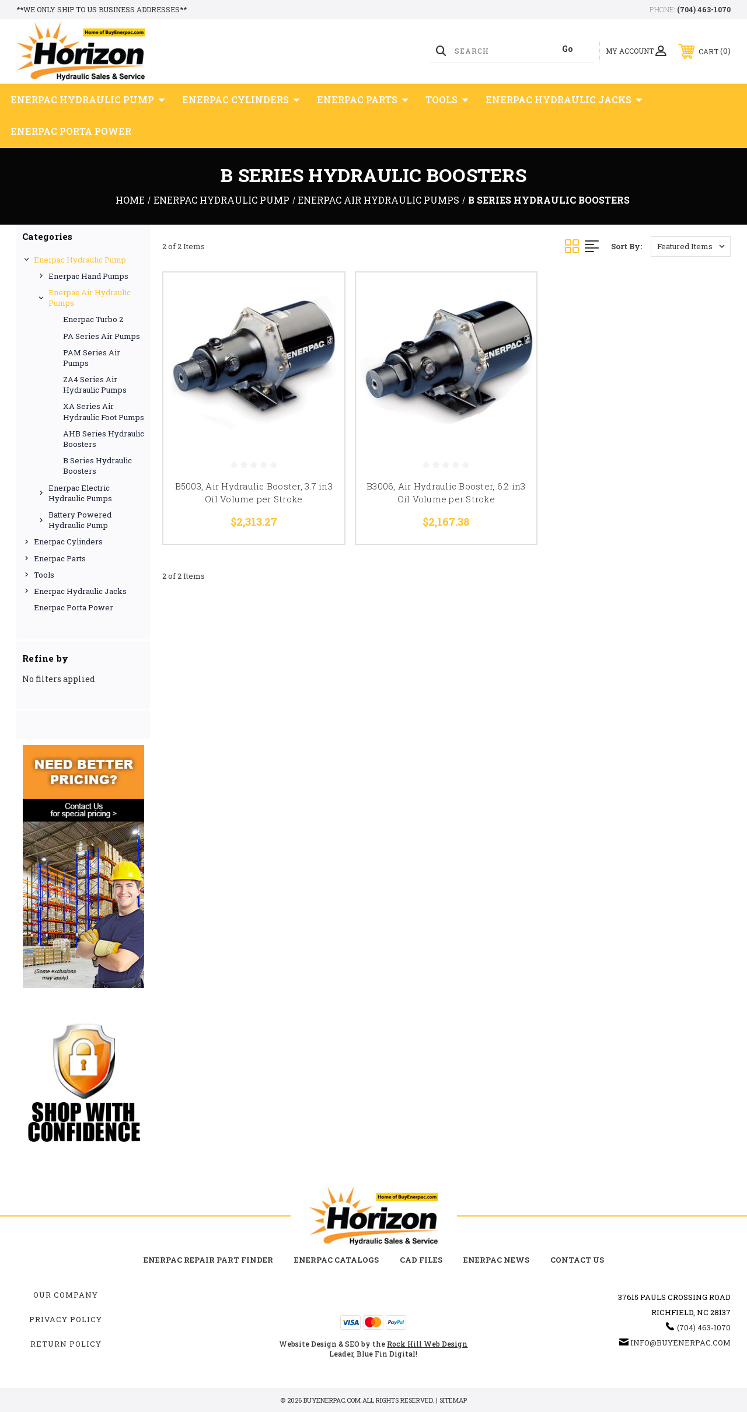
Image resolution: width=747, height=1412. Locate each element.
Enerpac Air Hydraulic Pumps (89, 297)
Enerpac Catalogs (336, 1259)
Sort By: (626, 246)
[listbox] (691, 246)
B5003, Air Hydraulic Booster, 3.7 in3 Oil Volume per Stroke (254, 492)
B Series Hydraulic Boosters (97, 465)
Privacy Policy (65, 1319)
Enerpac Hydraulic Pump (88, 99)
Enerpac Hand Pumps (88, 276)
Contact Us (577, 1259)
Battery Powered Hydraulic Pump (79, 519)
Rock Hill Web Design (427, 1343)
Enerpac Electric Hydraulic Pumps (80, 493)
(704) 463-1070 (704, 9)
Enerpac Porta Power (71, 131)
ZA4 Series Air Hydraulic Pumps (95, 384)
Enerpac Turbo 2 (93, 319)
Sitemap (453, 1400)
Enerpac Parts (363, 99)
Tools (447, 99)
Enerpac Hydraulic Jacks (564, 99)
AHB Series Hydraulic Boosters (103, 438)
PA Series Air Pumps (101, 336)
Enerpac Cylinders (241, 99)
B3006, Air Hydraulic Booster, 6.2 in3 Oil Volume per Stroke (445, 492)
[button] (83, 866)
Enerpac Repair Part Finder (208, 1259)
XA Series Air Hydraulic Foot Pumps (103, 411)
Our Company (65, 1294)
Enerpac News (496, 1259)
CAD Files (421, 1259)
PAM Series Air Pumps (91, 357)
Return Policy (66, 1343)
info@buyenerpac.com (680, 1342)
